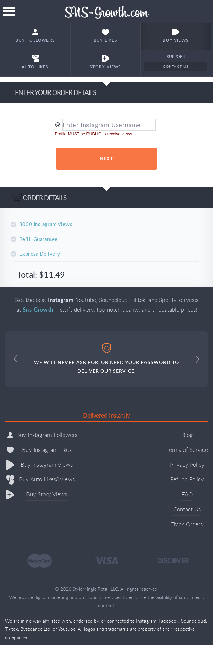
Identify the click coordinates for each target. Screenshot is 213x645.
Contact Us (176, 66)
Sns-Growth (107, 11)
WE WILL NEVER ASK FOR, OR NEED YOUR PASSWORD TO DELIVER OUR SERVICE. (106, 358)
